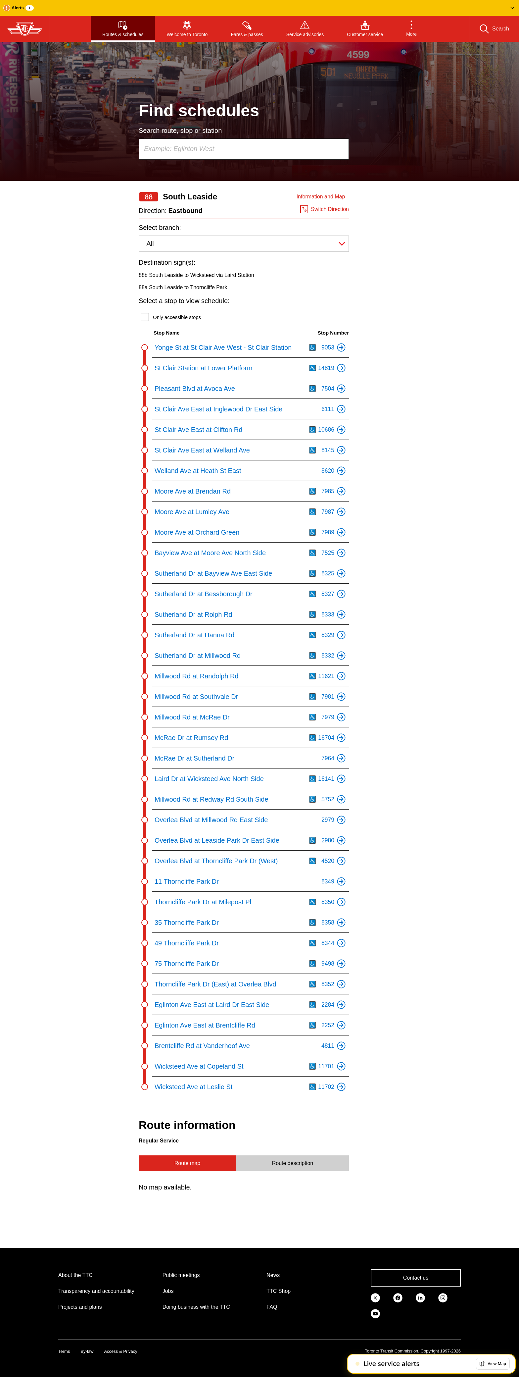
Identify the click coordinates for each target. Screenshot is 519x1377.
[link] (375, 1297)
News (273, 1275)
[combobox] (244, 149)
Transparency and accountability (96, 1291)
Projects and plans (80, 1307)
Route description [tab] (292, 1163)
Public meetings (181, 1275)
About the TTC (75, 1275)
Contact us (415, 1278)
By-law (86, 1351)
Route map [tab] (187, 1163)
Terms (64, 1351)
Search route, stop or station (180, 130)
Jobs (168, 1291)
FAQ (271, 1307)
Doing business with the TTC (196, 1307)
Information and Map (321, 196)
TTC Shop (278, 1291)
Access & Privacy (120, 1351)
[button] (259, 8)
